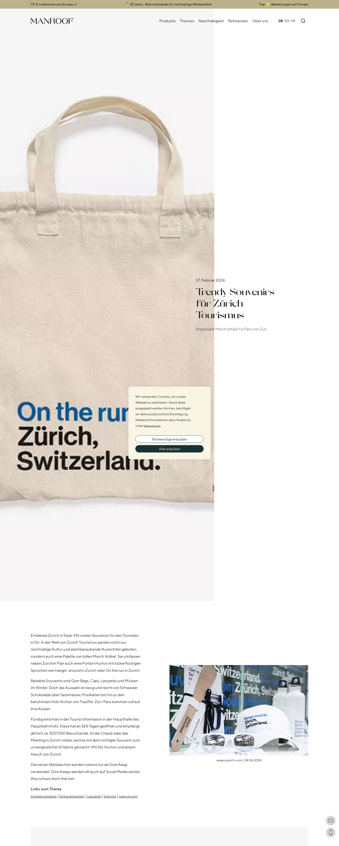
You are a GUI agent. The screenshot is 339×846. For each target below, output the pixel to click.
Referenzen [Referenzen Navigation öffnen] (238, 21)
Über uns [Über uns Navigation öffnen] (260, 21)
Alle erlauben (169, 450)
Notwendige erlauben (169, 438)
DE (280, 21)
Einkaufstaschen (76, 796)
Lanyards (101, 796)
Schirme (118, 796)
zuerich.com (41, 803)
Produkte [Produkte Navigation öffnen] (167, 21)
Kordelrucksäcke (45, 796)
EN (287, 21)
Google (302, 4)
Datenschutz (153, 424)
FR (293, 21)
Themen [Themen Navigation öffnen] (187, 21)
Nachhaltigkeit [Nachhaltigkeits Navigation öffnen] (211, 21)
